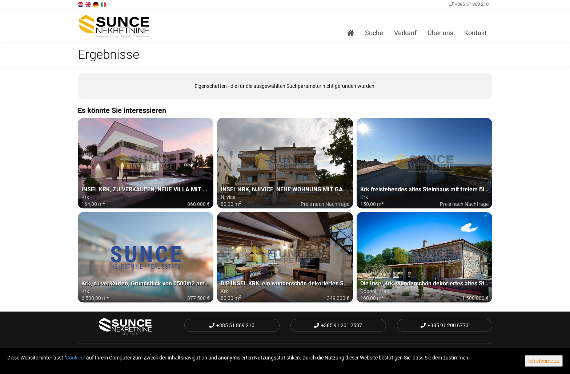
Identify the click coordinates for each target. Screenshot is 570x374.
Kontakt (475, 33)
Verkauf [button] (405, 33)
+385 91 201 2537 (338, 325)
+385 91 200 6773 (445, 325)
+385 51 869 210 (469, 4)
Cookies (75, 358)
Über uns (440, 33)
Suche (374, 33)
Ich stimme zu (543, 361)
